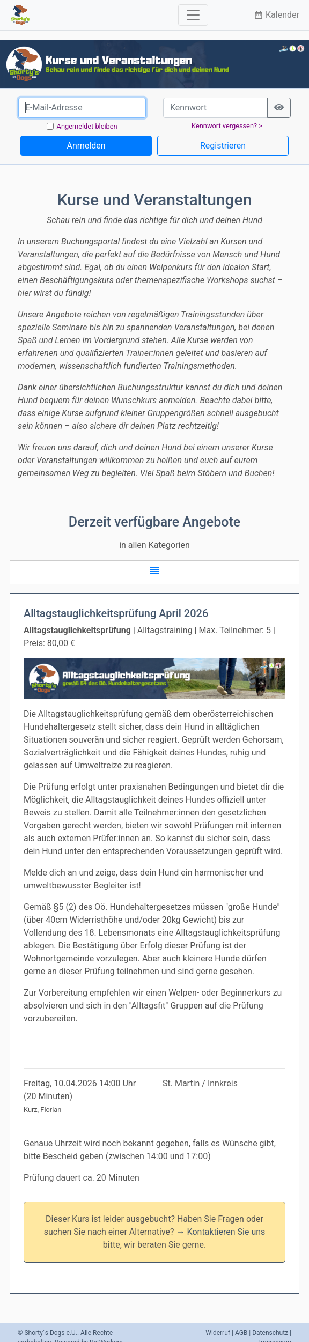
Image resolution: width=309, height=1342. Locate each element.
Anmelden (86, 145)
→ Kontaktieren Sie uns (221, 1232)
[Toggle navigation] (193, 15)
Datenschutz (270, 1333)
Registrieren (223, 145)
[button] (154, 572)
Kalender (276, 15)
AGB (241, 1333)
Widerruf (217, 1333)
